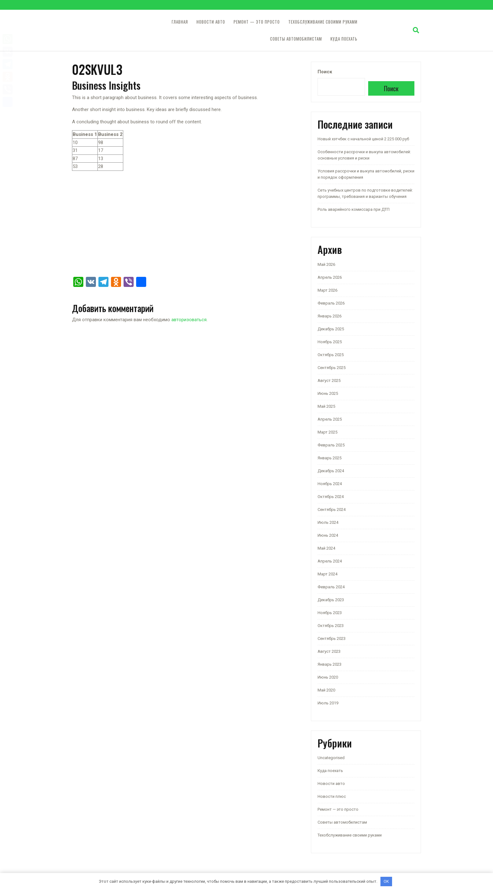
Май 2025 (326, 406)
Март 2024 (327, 574)
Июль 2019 (328, 703)
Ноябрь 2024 (330, 483)
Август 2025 (329, 380)
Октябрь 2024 (331, 496)
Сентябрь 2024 (332, 509)
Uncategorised (331, 757)
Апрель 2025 (330, 419)
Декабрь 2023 (331, 599)
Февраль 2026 (331, 303)
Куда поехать (343, 39)
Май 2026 (326, 264)
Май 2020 (326, 690)
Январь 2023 (329, 664)
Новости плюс (332, 796)
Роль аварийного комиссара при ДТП (354, 209)
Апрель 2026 (330, 277)
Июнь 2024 (328, 535)
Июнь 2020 (328, 677)
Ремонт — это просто (257, 22)
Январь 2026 (329, 316)
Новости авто (211, 22)
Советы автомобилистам (296, 39)
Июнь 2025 (328, 393)
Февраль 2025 (331, 445)
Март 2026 (327, 290)
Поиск (325, 72)
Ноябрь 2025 (330, 341)
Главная (180, 22)
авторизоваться (189, 319)
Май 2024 (326, 548)
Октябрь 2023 (331, 625)
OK (386, 881)
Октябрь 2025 (331, 354)
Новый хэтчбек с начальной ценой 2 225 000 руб (363, 139)
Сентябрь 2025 (332, 367)
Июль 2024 (328, 522)
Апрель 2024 (330, 561)
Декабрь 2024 (331, 470)
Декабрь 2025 (331, 329)
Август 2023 (329, 651)
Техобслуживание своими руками (322, 22)
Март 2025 (327, 432)
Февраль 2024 (331, 587)
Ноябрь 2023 (330, 612)
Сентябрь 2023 (332, 638)
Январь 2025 (329, 458)
